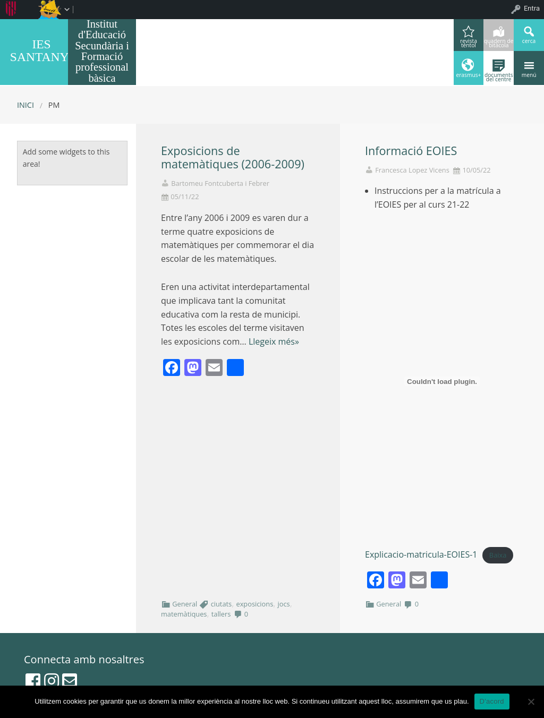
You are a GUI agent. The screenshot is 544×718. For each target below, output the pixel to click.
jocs (284, 604)
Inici (25, 105)
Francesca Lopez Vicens (412, 170)
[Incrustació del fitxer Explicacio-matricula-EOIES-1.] (442, 381)
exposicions (254, 604)
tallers (221, 614)
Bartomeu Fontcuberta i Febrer (220, 183)
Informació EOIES (411, 150)
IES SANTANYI (41, 50)
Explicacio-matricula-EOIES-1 (421, 554)
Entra (532, 8)
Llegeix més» (274, 341)
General (184, 604)
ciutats (221, 604)
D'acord (492, 701)
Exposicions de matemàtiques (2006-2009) (232, 157)
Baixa (497, 555)
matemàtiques (184, 614)
